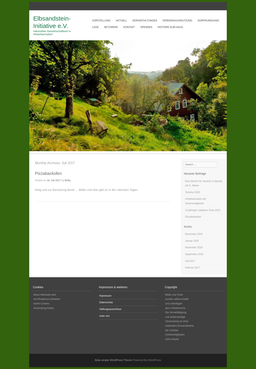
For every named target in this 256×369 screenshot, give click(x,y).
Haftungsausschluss (110, 309)
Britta (68, 180)
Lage (95, 27)
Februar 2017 (192, 267)
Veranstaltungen (144, 20)
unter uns (104, 315)
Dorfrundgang (208, 20)
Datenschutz (106, 302)
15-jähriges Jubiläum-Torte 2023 (202, 210)
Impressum (105, 295)
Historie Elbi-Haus (170, 27)
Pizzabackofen (48, 173)
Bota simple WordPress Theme (113, 360)
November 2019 (193, 247)
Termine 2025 (192, 192)
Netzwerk (111, 27)
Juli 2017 (190, 261)
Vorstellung (101, 20)
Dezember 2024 (193, 234)
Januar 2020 (192, 240)
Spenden (146, 27)
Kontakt (129, 27)
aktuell (121, 20)
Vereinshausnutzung (177, 20)
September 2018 (194, 254)
